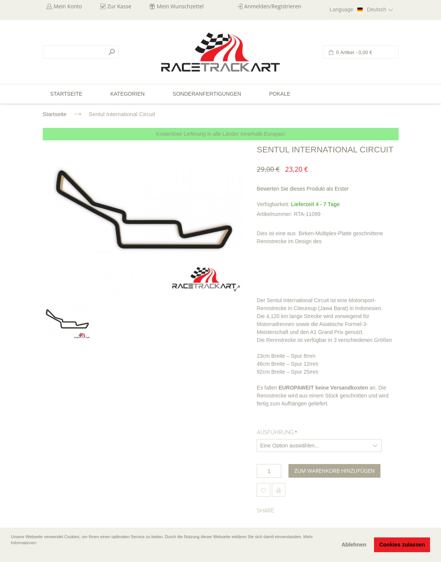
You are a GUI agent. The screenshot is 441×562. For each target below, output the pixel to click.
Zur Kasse (120, 6)
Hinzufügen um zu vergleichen (278, 490)
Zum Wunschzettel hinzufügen (263, 490)
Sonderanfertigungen (207, 94)
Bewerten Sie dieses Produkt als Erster (303, 189)
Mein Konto (68, 6)
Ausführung (275, 432)
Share (265, 511)
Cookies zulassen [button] (402, 545)
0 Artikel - (353, 52)
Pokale (279, 94)
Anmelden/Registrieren (272, 6)
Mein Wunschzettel (180, 6)
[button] (11, 553)
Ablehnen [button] (353, 545)
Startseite (55, 114)
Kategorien (127, 94)
